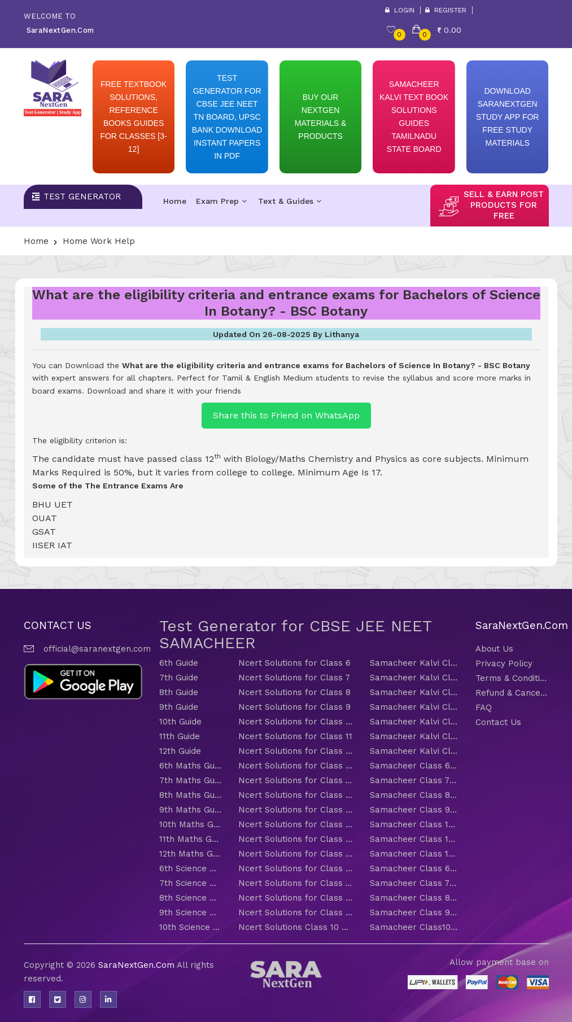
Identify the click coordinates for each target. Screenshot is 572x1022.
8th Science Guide (190, 898)
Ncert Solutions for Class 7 (294, 677)
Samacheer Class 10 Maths (414, 824)
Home (174, 201)
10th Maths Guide (190, 824)
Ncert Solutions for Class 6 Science (295, 868)
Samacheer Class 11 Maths (414, 839)
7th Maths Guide (190, 780)
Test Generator (82, 196)
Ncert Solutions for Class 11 (295, 736)
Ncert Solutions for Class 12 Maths (295, 854)
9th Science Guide (190, 912)
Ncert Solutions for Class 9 (294, 707)
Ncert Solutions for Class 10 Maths (295, 824)
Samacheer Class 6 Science (414, 868)
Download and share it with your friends (164, 390)
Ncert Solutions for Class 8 (294, 692)
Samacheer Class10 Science (414, 927)
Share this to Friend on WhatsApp (286, 415)
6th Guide (178, 663)
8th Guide (178, 692)
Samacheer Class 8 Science (414, 898)
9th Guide (178, 707)
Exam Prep (221, 201)
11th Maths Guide (190, 839)
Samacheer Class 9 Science (414, 912)
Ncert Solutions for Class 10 (295, 722)
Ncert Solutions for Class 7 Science (295, 883)
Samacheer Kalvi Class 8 (414, 692)
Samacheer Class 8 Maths (414, 795)
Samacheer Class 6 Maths (414, 766)
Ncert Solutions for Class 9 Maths (295, 810)
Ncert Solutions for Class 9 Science (295, 912)
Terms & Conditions (512, 678)
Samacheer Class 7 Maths (414, 780)
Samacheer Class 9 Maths (414, 810)
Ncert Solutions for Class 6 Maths (295, 766)
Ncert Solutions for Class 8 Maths (295, 795)
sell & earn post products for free (504, 205)
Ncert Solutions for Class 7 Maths (295, 780)
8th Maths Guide (190, 795)
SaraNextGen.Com (137, 965)
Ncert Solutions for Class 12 (295, 751)
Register (445, 10)
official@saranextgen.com (97, 649)
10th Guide (180, 722)
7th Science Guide (190, 883)
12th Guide (180, 751)
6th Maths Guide (190, 766)
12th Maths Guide (190, 854)
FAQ (483, 707)
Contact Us (498, 722)
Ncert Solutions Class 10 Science (295, 927)
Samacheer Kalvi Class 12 (414, 751)
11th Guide (179, 736)
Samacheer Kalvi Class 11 (414, 736)
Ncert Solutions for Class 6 (294, 663)
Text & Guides (289, 201)
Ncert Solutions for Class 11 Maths (295, 839)
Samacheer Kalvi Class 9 (414, 707)
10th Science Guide (190, 927)
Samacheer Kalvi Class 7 (414, 677)
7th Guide (178, 677)
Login (399, 10)
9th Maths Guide (190, 810)
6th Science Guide (190, 868)
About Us (494, 649)
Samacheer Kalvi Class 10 (414, 722)
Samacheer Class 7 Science (414, 883)
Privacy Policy (503, 663)
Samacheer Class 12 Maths (414, 854)
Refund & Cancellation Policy (512, 693)
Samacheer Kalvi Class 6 (414, 663)
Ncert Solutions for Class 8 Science (295, 898)
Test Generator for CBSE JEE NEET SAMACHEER (295, 634)
